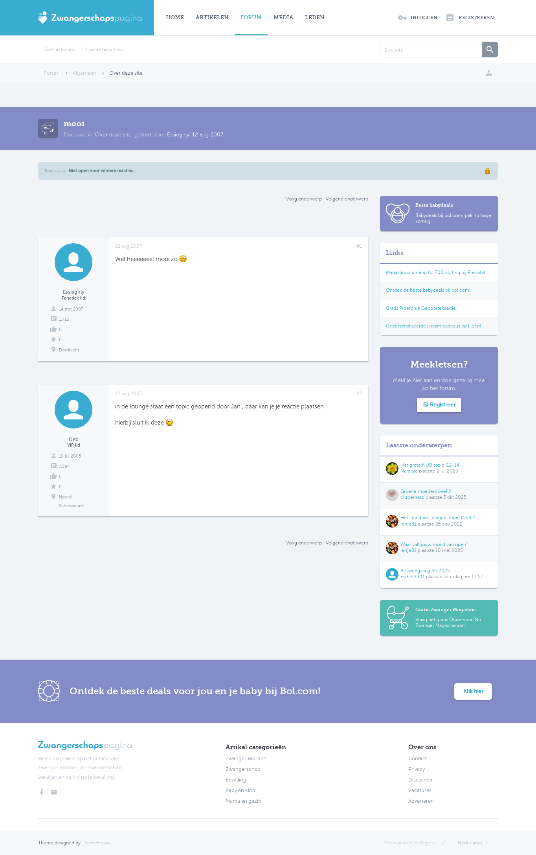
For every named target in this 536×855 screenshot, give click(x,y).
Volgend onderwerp (347, 199)
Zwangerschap (243, 769)
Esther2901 (412, 576)
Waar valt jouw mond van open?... (436, 544)
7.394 (64, 466)
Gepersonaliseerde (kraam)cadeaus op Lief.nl (433, 326)
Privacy (416, 769)
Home (175, 17)
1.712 (64, 319)
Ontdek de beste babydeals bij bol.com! (428, 290)
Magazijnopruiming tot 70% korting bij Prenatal (435, 272)
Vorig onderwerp (304, 199)
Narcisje (409, 471)
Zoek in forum (59, 49)
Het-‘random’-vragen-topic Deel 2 (437, 517)
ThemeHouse (96, 843)
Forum (251, 17)
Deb (74, 439)
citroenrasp (412, 497)
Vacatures (419, 790)
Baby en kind (240, 790)
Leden (315, 17)
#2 (359, 393)
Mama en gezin (243, 801)
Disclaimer (420, 780)
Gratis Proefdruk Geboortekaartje (421, 308)
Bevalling (236, 780)
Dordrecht (69, 350)
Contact (417, 758)
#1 (359, 246)
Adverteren (421, 801)
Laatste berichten (104, 49)
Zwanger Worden (246, 758)
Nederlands (470, 843)
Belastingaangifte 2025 (425, 571)
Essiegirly (178, 135)
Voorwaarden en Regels (409, 843)
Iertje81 (408, 524)
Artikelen (212, 17)
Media (283, 17)
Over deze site (113, 135)
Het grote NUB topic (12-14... (431, 465)
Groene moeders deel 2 (425, 491)
